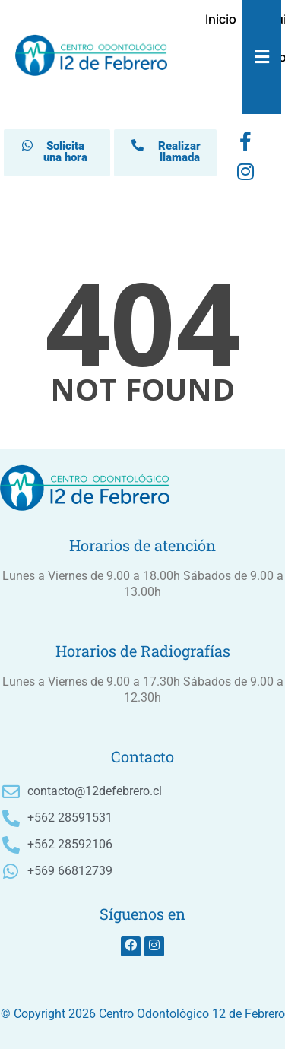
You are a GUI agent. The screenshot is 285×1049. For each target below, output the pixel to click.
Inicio (220, 19)
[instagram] (245, 174)
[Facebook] (245, 144)
